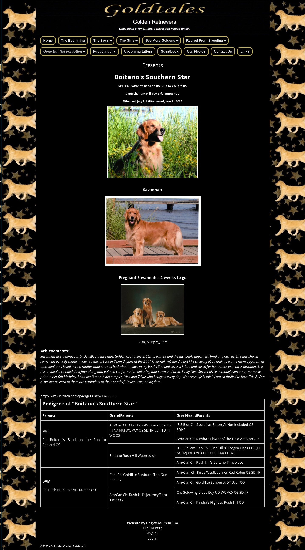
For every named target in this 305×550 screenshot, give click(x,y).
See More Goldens (162, 41)
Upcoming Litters (138, 51)
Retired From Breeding (207, 41)
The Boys (103, 41)
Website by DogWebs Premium (152, 523)
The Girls (129, 41)
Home (48, 40)
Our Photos (196, 51)
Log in (152, 538)
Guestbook (170, 51)
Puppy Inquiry (104, 51)
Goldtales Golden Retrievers (68, 546)
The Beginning (73, 40)
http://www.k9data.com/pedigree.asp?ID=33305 (78, 396)
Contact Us (223, 51)
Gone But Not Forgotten (65, 52)
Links (244, 51)
